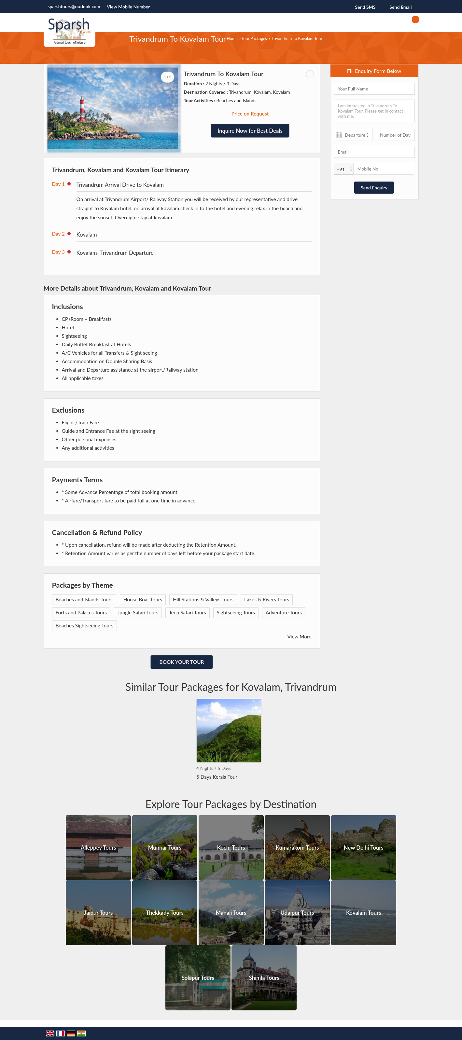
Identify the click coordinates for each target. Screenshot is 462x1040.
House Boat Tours (142, 599)
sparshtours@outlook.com (74, 6)
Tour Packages (254, 38)
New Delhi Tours (364, 847)
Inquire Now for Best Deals (249, 130)
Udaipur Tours (297, 913)
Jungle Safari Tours (138, 612)
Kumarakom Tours (297, 847)
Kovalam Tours (363, 913)
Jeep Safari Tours (187, 612)
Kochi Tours (231, 847)
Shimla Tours (264, 978)
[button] (128, 6)
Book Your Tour (182, 662)
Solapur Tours (198, 978)
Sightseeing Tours (236, 612)
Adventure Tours (284, 612)
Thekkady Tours (165, 913)
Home (232, 38)
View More (299, 636)
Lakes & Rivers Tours (266, 599)
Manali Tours (231, 913)
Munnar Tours (164, 847)
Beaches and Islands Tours (84, 599)
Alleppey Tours (98, 847)
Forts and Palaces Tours (81, 612)
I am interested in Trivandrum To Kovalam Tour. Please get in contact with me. (374, 111)
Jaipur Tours (98, 913)
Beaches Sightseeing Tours (85, 625)
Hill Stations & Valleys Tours (203, 599)
